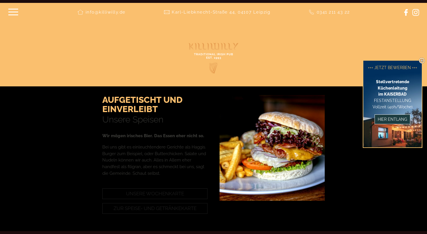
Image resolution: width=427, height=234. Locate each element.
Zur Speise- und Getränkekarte (155, 208)
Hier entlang (392, 119)
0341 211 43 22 (333, 12)
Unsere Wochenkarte (155, 193)
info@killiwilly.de (106, 12)
